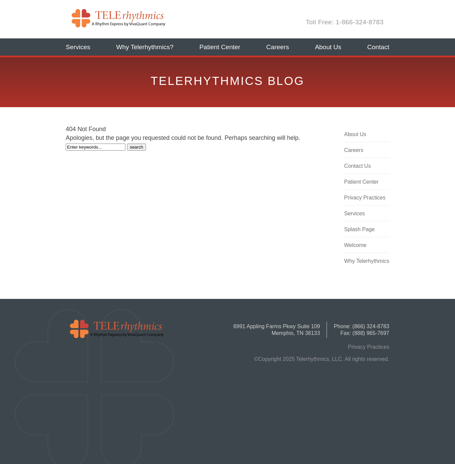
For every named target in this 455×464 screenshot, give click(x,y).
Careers (277, 47)
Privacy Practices (365, 197)
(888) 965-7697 (371, 333)
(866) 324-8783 (371, 326)
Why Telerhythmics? (145, 47)
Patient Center (219, 47)
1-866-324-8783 (360, 22)
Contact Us (357, 166)
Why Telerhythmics (366, 261)
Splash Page (359, 229)
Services (78, 47)
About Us (328, 47)
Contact (378, 47)
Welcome (355, 245)
